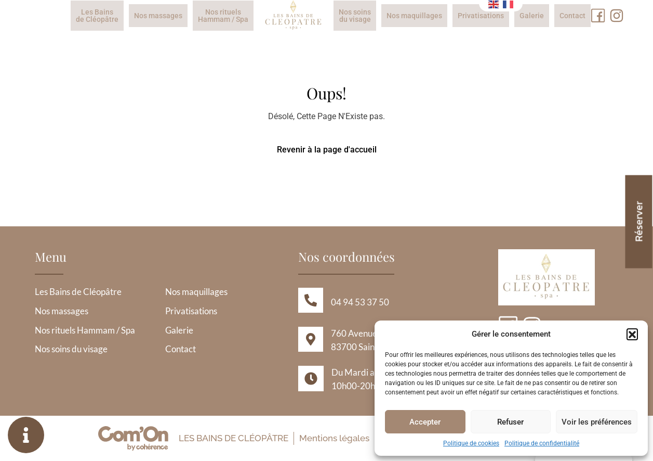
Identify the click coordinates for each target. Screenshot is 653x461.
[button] (632, 334)
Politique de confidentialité (541, 443)
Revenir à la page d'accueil (327, 150)
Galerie (531, 15)
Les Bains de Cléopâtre (97, 15)
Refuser (510, 422)
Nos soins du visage (355, 15)
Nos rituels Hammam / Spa (223, 15)
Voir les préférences (597, 422)
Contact (572, 15)
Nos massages (158, 15)
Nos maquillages (414, 15)
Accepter (425, 422)
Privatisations (481, 15)
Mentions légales (334, 438)
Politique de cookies (471, 443)
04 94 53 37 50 (360, 302)
